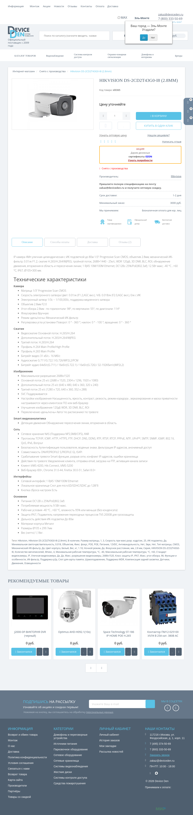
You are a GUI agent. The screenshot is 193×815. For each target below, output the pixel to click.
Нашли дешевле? (159, 135)
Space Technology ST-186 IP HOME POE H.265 (118, 633)
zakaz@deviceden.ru (170, 14)
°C (98, 552)
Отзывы (99, 6)
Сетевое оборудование (68, 755)
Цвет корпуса (53, 548)
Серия (146, 548)
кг (76, 548)
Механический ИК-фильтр (26, 548)
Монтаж (34, 6)
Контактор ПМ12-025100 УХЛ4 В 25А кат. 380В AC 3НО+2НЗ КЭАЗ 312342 (163, 634)
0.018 (58, 544)
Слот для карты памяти (71, 559)
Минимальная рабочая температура (76, 552)
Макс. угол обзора (150, 555)
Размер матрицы (90, 540)
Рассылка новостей (111, 751)
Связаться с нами (19, 768)
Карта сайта (15, 779)
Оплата (47, 6)
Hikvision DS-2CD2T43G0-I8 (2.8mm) (47, 540)
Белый (65, 548)
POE (91, 544)
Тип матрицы (164, 544)
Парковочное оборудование (71, 749)
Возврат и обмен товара (23, 734)
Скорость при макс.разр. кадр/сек (123, 540)
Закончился (23, 651)
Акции (73, 6)
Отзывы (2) (125, 242)
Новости (86, 6)
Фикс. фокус (80, 544)
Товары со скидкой (19, 796)
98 (162, 555)
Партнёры (14, 791)
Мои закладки (107, 746)
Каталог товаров (25, 55)
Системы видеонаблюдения (71, 766)
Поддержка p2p (48, 559)
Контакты (113, 6)
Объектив (67, 544)
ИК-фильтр (33, 559)
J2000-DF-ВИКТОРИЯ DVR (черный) (30, 633)
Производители (17, 785)
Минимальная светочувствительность (33, 544)
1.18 (80, 548)
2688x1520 (108, 555)
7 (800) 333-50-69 (170, 19)
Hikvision (22, 540)
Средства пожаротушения (70, 783)
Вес (72, 548)
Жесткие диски (63, 772)
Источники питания (65, 743)
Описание (27, 242)
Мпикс (48, 552)
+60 (153, 552)
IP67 (136, 555)
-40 (102, 552)
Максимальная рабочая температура (125, 552)
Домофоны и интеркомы (147, 55)
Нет (142, 544)
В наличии (74, 540)
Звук (148, 544)
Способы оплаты (59, 242)
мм (132, 548)
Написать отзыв (171, 141)
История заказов (109, 740)
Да (165, 540)
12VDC (113, 544)
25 (145, 540)
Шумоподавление (95, 559)
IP (29, 555)
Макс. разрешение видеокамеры (83, 555)
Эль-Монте (143, 18)
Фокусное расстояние (117, 548)
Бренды (178, 55)
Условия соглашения (21, 762)
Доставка (60, 6)
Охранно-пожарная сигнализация (117, 55)
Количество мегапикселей (29, 552)
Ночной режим (92, 548)
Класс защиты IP (124, 555)
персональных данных (99, 712)
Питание (104, 544)
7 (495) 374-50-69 (160, 743)
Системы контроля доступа (83, 55)
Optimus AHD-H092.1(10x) (74, 632)
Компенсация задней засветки (142, 559)
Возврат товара (17, 774)
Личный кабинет (109, 734)
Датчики (164, 559)
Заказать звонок (160, 755)
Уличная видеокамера (43, 555)
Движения (17, 563)
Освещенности (32, 563)
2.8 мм (138, 548)
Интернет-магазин (24, 71)
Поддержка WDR (115, 559)
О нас (11, 746)
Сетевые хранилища (66, 760)
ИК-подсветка (154, 540)
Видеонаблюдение (55, 55)
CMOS (176, 544)
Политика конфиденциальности (27, 757)
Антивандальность (129, 544)
